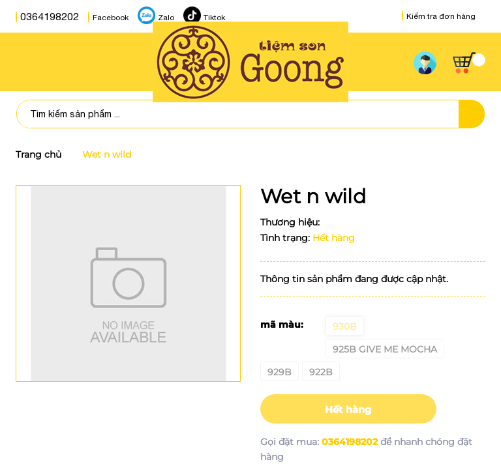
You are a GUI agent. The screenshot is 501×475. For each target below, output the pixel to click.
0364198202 (43, 17)
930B (345, 326)
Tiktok (201, 17)
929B (279, 372)
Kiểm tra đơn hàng (439, 16)
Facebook (97, 17)
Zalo (153, 17)
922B (321, 372)
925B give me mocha (385, 349)
